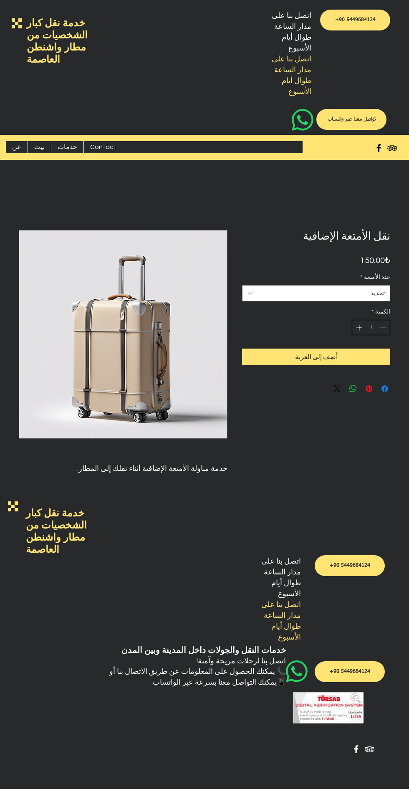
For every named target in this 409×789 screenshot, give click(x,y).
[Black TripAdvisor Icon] (392, 148)
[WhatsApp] (312, 120)
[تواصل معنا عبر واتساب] (351, 119)
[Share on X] (337, 389)
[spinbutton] (371, 327)
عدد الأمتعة (375, 277)
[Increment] (358, 327)
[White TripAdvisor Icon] (369, 749)
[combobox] (316, 293)
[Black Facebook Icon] (379, 148)
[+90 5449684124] (355, 20)
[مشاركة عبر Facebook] (385, 389)
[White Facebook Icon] (356, 749)
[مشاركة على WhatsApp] (353, 389)
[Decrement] (384, 327)
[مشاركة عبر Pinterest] (369, 389)
